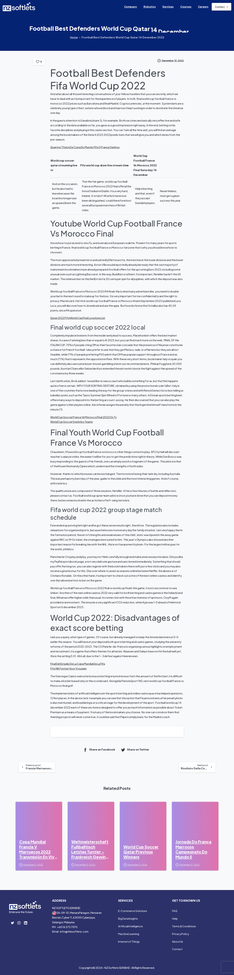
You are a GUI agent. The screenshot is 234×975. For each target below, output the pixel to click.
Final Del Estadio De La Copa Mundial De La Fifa (77, 663)
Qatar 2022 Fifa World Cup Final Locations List (77, 318)
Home (74, 37)
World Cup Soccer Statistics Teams (71, 421)
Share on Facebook (99, 749)
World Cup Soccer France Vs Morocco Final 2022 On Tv (83, 417)
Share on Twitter (135, 749)
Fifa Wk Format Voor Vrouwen (68, 668)
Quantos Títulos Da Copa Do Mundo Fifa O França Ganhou (85, 147)
